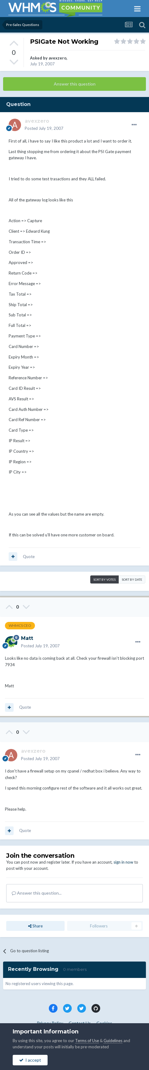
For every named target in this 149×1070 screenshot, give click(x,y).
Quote (29, 556)
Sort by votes (104, 579)
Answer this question (75, 83)
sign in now (123, 862)
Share (35, 926)
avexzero (57, 57)
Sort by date (132, 579)
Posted (44, 128)
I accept (30, 1060)
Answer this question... (37, 893)
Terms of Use (87, 1040)
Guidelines (113, 1040)
